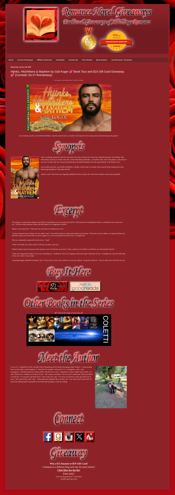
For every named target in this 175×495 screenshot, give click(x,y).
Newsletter (60, 60)
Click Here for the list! (68, 470)
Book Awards (101, 60)
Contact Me (73, 60)
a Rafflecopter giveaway (68, 479)
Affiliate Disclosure (44, 60)
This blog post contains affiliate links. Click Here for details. (68, 80)
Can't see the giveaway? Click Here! (69, 477)
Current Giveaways (25, 60)
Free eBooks (87, 60)
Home (10, 60)
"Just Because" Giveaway (121, 60)
